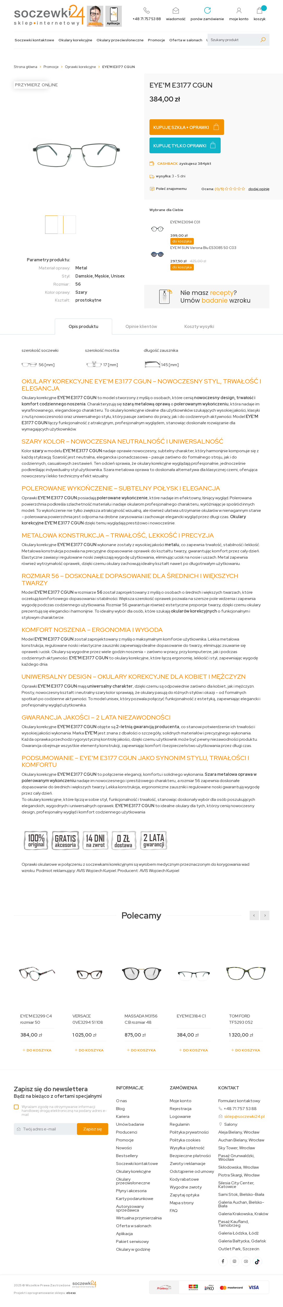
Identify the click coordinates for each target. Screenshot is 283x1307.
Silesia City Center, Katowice (236, 1184)
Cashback (167, 163)
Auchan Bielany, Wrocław (241, 1140)
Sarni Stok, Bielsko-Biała (241, 1194)
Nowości (124, 1148)
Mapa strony (182, 1203)
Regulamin (180, 1124)
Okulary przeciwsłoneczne (120, 40)
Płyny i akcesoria (131, 1190)
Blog (120, 1108)
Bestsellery (127, 1155)
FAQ (174, 1210)
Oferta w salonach (185, 40)
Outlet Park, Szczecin (238, 1249)
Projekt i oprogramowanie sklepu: (45, 1293)
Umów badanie (130, 1124)
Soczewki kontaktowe (34, 40)
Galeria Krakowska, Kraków (243, 1214)
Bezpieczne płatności (190, 1155)
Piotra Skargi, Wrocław (239, 1175)
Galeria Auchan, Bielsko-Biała (241, 1204)
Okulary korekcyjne (75, 40)
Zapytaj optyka (184, 1195)
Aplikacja (124, 1233)
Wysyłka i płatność (187, 1148)
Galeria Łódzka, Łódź (238, 1233)
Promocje (156, 40)
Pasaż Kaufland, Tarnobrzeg (233, 1223)
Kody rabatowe (184, 1179)
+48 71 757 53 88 (240, 1108)
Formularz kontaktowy (239, 1101)
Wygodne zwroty (186, 1187)
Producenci (126, 1132)
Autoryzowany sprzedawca (130, 1208)
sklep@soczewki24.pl (244, 1116)
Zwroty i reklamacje (188, 1163)
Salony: (231, 1124)
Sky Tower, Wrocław (236, 1148)
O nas (121, 1101)
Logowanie (180, 1116)
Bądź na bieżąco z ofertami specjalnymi (58, 1092)
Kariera (122, 1116)
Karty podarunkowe (134, 1198)
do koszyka (182, 241)
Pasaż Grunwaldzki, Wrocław (236, 1157)
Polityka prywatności (189, 1132)
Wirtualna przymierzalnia (139, 1218)
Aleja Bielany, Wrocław (238, 1132)
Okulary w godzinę (133, 1249)
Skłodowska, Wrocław (238, 1167)
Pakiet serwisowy (132, 1241)
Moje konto (180, 1101)
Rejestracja (180, 1108)
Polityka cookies (185, 1140)
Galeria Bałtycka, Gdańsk (242, 1241)
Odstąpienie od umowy (192, 1171)
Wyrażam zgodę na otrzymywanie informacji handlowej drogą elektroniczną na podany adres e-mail (64, 1111)
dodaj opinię (258, 188)
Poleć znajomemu (167, 188)
